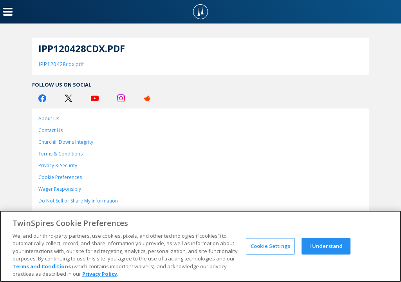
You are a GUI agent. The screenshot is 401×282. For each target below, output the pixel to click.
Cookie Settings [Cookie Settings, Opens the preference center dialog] (270, 245)
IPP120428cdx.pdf (61, 64)
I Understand (326, 245)
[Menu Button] (8, 12)
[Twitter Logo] (68, 98)
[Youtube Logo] (95, 98)
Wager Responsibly (59, 189)
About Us (48, 118)
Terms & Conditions (60, 153)
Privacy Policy (99, 273)
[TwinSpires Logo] (200, 12)
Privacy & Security (57, 165)
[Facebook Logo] (42, 98)
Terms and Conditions (42, 266)
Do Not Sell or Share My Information (78, 200)
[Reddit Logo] (147, 98)
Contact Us (50, 130)
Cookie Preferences (60, 177)
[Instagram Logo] (121, 98)
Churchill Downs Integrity (65, 142)
